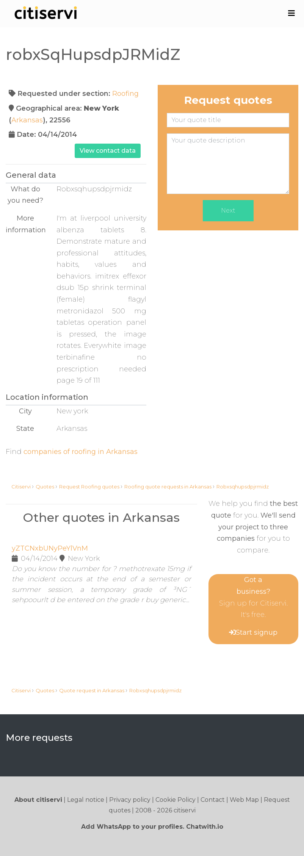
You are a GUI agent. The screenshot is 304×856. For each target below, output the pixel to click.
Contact (213, 799)
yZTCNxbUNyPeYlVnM (50, 548)
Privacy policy (129, 799)
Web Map (244, 799)
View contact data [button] (108, 150)
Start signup (256, 632)
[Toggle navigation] (291, 13)
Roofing (125, 93)
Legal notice (85, 799)
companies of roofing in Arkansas (81, 452)
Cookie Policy (175, 799)
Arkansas (27, 120)
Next (228, 210)
